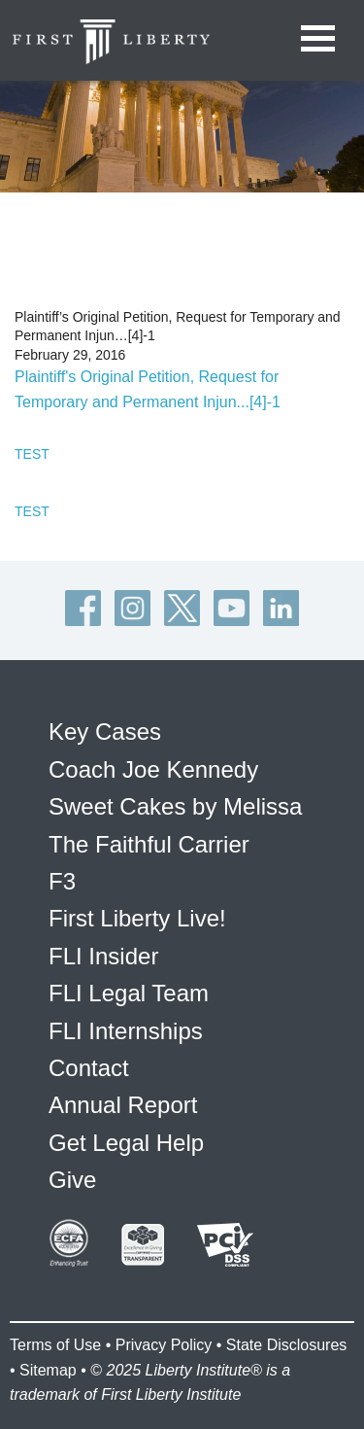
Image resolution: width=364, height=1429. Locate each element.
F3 (62, 881)
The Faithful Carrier (149, 844)
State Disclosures (286, 1345)
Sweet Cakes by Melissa (175, 806)
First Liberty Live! (137, 918)
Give (72, 1180)
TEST (32, 454)
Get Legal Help (126, 1143)
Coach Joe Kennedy (153, 769)
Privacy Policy (164, 1345)
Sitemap (48, 1370)
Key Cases (105, 731)
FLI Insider (103, 956)
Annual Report (123, 1105)
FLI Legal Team (129, 993)
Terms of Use (55, 1345)
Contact (89, 1068)
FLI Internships (126, 1031)
